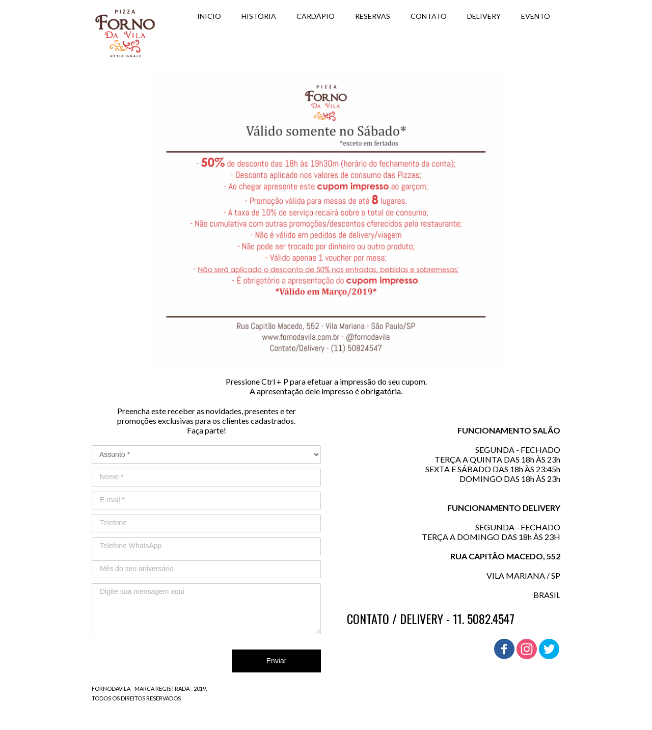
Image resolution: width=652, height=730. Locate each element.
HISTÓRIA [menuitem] (258, 16)
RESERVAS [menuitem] (372, 16)
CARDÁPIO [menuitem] (315, 16)
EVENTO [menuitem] (535, 16)
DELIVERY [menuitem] (484, 16)
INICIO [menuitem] (209, 16)
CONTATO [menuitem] (429, 16)
